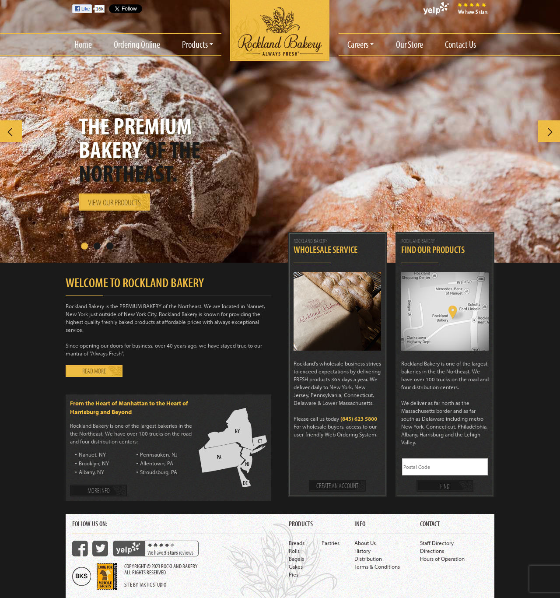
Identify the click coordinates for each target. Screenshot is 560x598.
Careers (357, 44)
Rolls (294, 550)
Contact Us (460, 44)
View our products (114, 202)
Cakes (296, 566)
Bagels (296, 558)
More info (99, 490)
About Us (365, 542)
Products (195, 44)
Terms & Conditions (377, 566)
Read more (94, 370)
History (362, 550)
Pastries (331, 542)
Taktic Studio (152, 584)
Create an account (337, 485)
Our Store (409, 44)
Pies (293, 574)
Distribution (368, 558)
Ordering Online (137, 44)
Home (83, 44)
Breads (296, 542)
